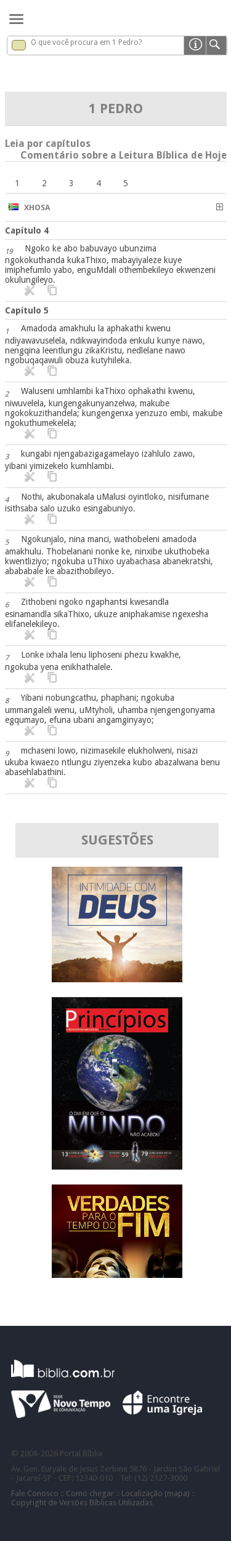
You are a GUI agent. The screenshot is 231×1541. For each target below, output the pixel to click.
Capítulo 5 (27, 310)
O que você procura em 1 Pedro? (86, 42)
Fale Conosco (35, 1493)
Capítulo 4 (27, 230)
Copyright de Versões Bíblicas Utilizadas (82, 1502)
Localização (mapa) (155, 1493)
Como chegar (90, 1493)
